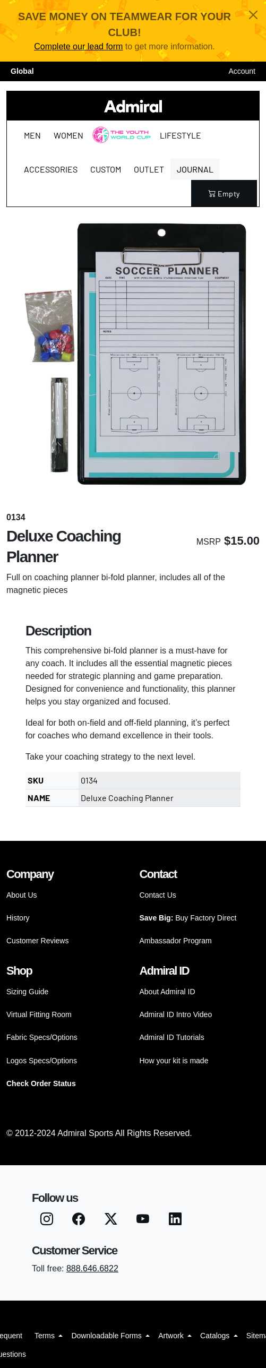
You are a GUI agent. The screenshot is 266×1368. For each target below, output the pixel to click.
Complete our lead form (78, 46)
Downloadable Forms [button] (107, 1335)
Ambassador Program (176, 940)
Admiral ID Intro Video (176, 1014)
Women (68, 135)
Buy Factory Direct (188, 918)
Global (22, 71)
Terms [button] (46, 1335)
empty (224, 193)
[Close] (253, 15)
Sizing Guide (27, 991)
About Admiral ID (167, 991)
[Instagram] (46, 1220)
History (18, 918)
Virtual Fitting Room (39, 1014)
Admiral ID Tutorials (172, 1037)
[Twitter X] (111, 1220)
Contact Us (158, 895)
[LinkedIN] (175, 1220)
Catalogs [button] (215, 1335)
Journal (195, 169)
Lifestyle (180, 135)
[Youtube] (142, 1220)
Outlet (149, 169)
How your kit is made (174, 1060)
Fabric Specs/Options (42, 1037)
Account (241, 71)
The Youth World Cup (118, 141)
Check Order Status (41, 1083)
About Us (21, 895)
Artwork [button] (171, 1335)
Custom (105, 169)
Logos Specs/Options (41, 1060)
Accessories (51, 169)
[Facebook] (78, 1220)
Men (32, 135)
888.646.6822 (92, 1268)
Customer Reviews (37, 940)
